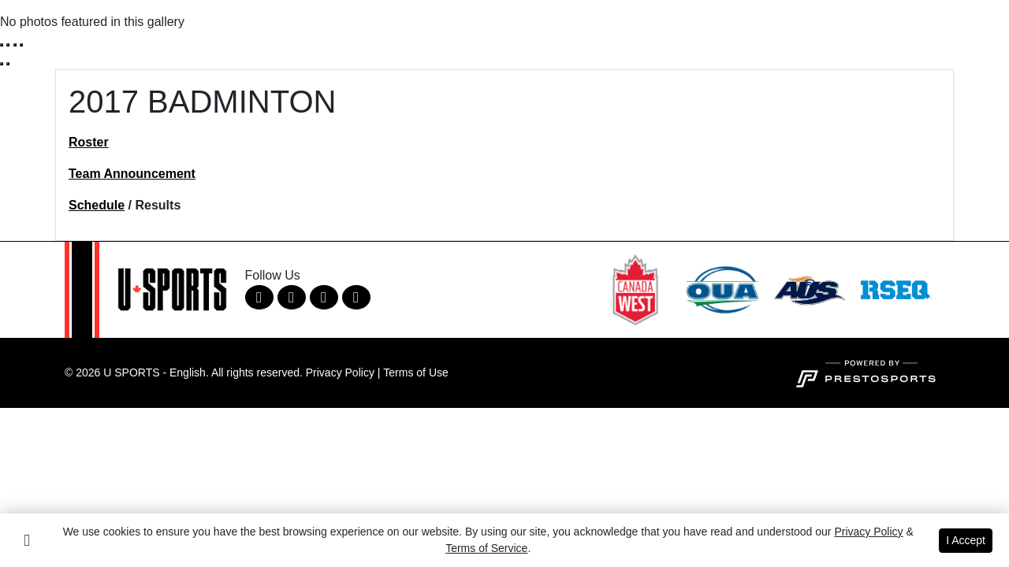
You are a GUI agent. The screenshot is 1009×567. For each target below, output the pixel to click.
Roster (89, 142)
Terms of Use (415, 372)
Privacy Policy (340, 372)
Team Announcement (132, 173)
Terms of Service (486, 548)
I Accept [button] (965, 540)
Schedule (97, 205)
